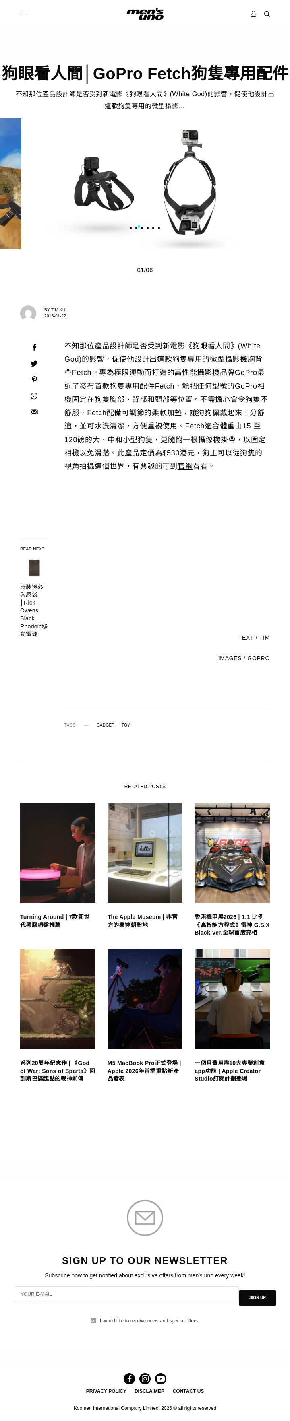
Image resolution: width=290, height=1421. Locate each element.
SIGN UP (257, 1296)
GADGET (105, 729)
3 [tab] (150, 231)
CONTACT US (188, 1391)
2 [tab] (144, 231)
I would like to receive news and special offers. (149, 1315)
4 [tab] (156, 231)
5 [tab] (161, 231)
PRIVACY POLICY (106, 1391)
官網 (185, 470)
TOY (126, 729)
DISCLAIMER (150, 1391)
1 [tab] (139, 231)
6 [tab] (167, 231)
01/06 (145, 273)
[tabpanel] (145, 187)
